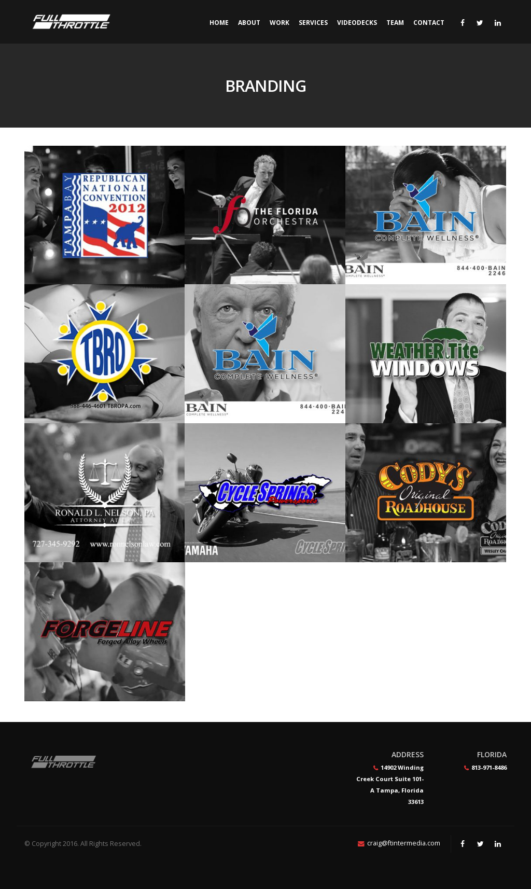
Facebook (462, 844)
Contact (428, 22)
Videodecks (357, 22)
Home (219, 22)
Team (395, 22)
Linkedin (498, 844)
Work (279, 22)
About (249, 22)
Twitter (480, 844)
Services (313, 22)
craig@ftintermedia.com (403, 843)
